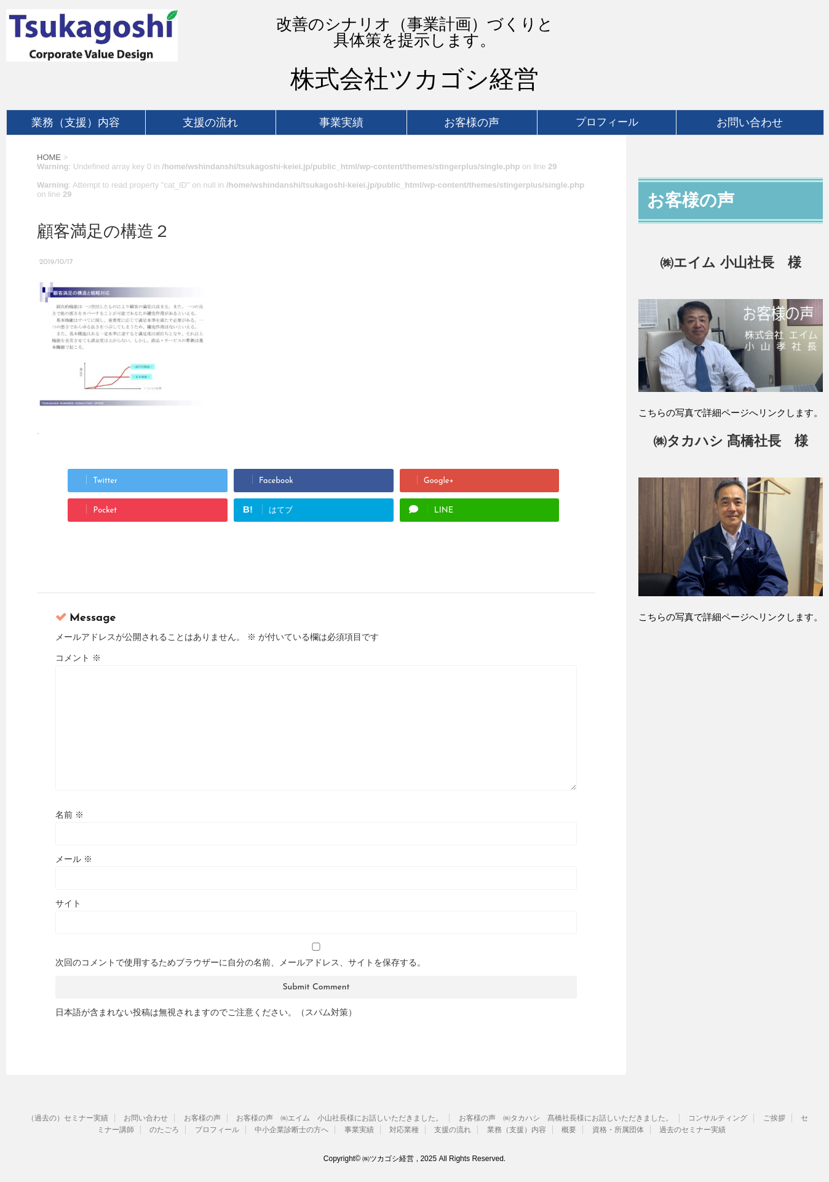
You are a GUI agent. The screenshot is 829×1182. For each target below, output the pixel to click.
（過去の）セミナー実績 (67, 1118)
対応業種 (404, 1129)
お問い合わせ (749, 122)
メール (73, 859)
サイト (68, 903)
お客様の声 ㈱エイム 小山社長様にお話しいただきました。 (339, 1118)
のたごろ (164, 1129)
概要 (568, 1129)
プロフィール (607, 122)
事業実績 (341, 122)
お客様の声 (471, 122)
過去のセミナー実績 (692, 1129)
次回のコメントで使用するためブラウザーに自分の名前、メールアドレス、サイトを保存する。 (240, 962)
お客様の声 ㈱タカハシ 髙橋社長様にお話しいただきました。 (566, 1118)
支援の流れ (210, 122)
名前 (69, 815)
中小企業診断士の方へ (291, 1129)
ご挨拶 (774, 1118)
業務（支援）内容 (75, 122)
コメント (78, 658)
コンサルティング (717, 1118)
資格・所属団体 (618, 1129)
